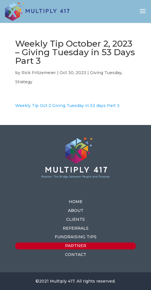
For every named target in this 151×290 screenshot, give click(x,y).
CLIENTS (75, 219)
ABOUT (75, 210)
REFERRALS (76, 228)
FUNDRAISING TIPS (76, 236)
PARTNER (75, 245)
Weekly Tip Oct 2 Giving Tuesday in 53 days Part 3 (67, 105)
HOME (76, 201)
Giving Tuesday (106, 72)
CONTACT (75, 254)
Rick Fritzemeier (38, 72)
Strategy (23, 81)
